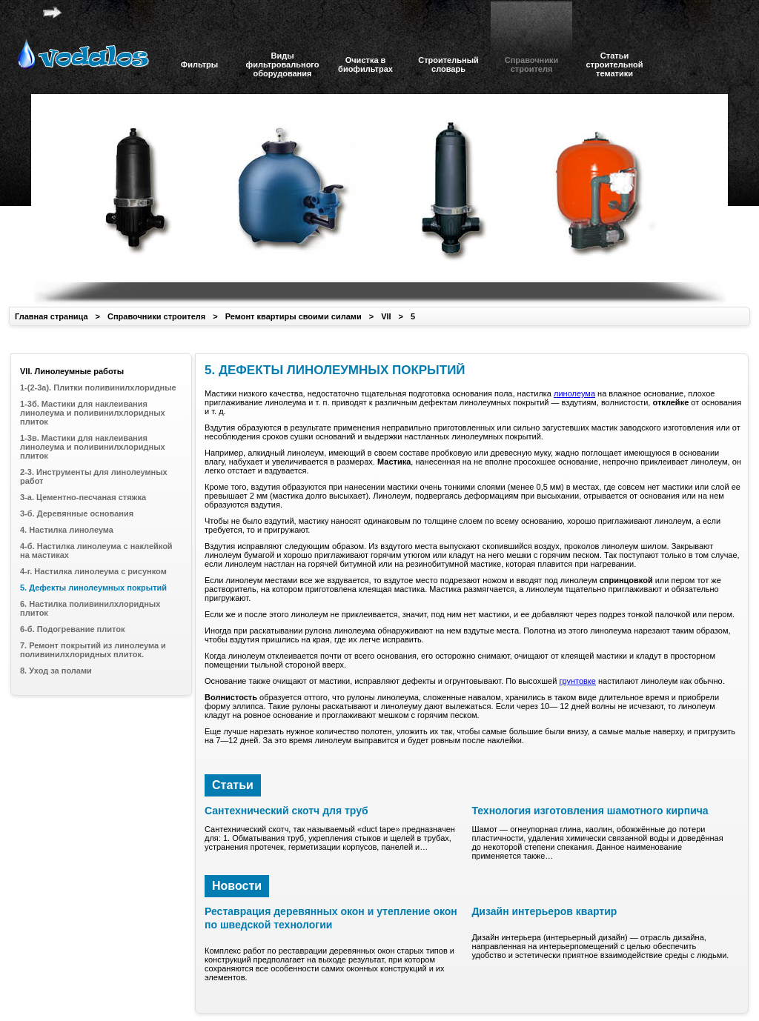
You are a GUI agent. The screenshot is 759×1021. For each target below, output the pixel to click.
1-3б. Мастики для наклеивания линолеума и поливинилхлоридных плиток (92, 412)
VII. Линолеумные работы (72, 371)
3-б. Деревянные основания (76, 513)
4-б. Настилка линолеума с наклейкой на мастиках (96, 550)
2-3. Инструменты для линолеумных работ (94, 476)
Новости (237, 885)
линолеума (574, 393)
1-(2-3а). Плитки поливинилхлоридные (98, 387)
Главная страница (51, 316)
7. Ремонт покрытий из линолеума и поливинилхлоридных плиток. (93, 650)
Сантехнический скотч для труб (286, 811)
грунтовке (577, 680)
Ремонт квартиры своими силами (293, 316)
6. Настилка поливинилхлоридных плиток (90, 608)
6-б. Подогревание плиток (72, 629)
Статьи (232, 785)
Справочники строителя (156, 316)
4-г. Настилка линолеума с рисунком (93, 571)
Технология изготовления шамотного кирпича (589, 811)
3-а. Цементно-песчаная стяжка (83, 497)
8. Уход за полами (56, 670)
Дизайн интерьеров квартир (544, 911)
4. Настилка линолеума (66, 529)
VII (386, 316)
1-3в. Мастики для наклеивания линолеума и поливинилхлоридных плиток (92, 446)
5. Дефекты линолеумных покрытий (93, 587)
